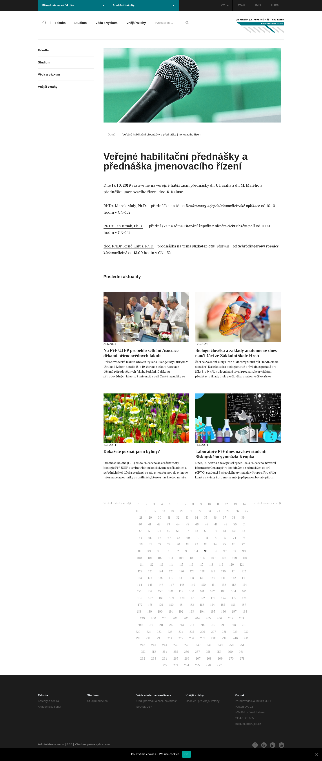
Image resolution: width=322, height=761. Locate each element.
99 (244, 551)
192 (181, 611)
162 (212, 591)
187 (244, 605)
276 (208, 665)
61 (224, 531)
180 (171, 605)
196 (223, 611)
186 (233, 605)
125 (171, 571)
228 (224, 632)
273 (175, 665)
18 (163, 511)
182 (192, 605)
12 (226, 504)
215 (202, 625)
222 (159, 632)
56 (178, 531)
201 (164, 618)
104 (181, 558)
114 (171, 564)
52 (140, 531)
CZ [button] (225, 5)
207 (230, 618)
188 (139, 611)
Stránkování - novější (118, 503)
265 (175, 658)
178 (150, 605)
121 (242, 564)
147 (171, 585)
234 (169, 638)
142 (233, 578)
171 (193, 598)
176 (244, 598)
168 (161, 598)
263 (153, 658)
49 (225, 524)
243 (153, 645)
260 (230, 652)
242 (142, 645)
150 (203, 585)
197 (234, 611)
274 (186, 665)
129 (213, 571)
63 (243, 531)
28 (140, 517)
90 (158, 551)
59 (205, 531)
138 (192, 578)
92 (177, 551)
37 (224, 517)
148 (182, 585)
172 (203, 598)
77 (150, 544)
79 (169, 544)
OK (186, 754)
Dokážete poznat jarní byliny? (132, 451)
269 (220, 658)
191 (171, 611)
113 (161, 564)
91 (168, 551)
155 (139, 591)
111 (142, 564)
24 (218, 511)
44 (178, 524)
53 (149, 531)
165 (244, 591)
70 (197, 538)
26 (237, 511)
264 (164, 658)
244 (164, 645)
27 (246, 511)
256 (186, 652)
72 (215, 538)
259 (219, 652)
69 (188, 538)
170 (182, 598)
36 (215, 517)
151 (214, 585)
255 (175, 652)
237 (202, 638)
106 (202, 558)
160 (191, 591)
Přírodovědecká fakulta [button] (73, 5)
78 (159, 544)
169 (171, 598)
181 (182, 605)
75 (243, 538)
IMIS (258, 5)
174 (223, 598)
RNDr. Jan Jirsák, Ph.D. (123, 226)
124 (161, 571)
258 (208, 652)
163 (223, 591)
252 (143, 652)
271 (242, 658)
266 (186, 658)
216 (213, 625)
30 (159, 517)
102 (160, 558)
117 (201, 564)
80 (178, 544)
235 (180, 638)
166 (140, 598)
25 (227, 511)
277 (219, 665)
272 (165, 665)
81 (187, 544)
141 (223, 578)
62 (234, 531)
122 (140, 571)
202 (175, 618)
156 (150, 591)
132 (244, 571)
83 (205, 544)
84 (215, 544)
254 (164, 652)
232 (148, 638)
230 (246, 632)
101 (150, 558)
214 (192, 625)
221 (149, 632)
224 (180, 632)
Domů (112, 134)
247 (198, 645)
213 (182, 625)
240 (235, 638)
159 (181, 591)
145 (150, 585)
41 (149, 524)
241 (246, 638)
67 (169, 538)
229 (235, 632)
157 (160, 591)
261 (241, 652)
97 (225, 551)
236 (191, 638)
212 (171, 625)
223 (170, 632)
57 (187, 531)
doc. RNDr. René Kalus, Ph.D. (129, 246)
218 (234, 625)
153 (234, 585)
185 (223, 605)
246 (186, 645)
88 (139, 551)
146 (161, 585)
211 (161, 625)
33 (187, 517)
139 (202, 578)
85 (224, 544)
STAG (241, 5)
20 (182, 511)
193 (191, 611)
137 (181, 578)
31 (168, 517)
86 (233, 544)
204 (197, 618)
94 (196, 551)
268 (209, 658)
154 (244, 585)
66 (159, 538)
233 (159, 638)
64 (140, 538)
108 (224, 558)
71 (207, 538)
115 (181, 564)
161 (202, 591)
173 (213, 598)
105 (192, 558)
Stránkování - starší (267, 503)
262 (142, 658)
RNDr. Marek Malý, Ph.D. (125, 205)
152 (224, 585)
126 (182, 571)
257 (197, 652)
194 (202, 611)
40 (140, 524)
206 (219, 618)
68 (178, 538)
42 (158, 524)
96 (215, 551)
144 (139, 585)
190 (160, 611)
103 (171, 558)
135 (160, 578)
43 (168, 524)
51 (244, 524)
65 (150, 538)
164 (233, 591)
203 (186, 618)
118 (211, 564)
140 (213, 578)
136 (171, 578)
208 (241, 618)
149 (193, 585)
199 (142, 618)
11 (218, 504)
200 (153, 618)
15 (137, 511)
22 (200, 511)
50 (235, 524)
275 (197, 665)
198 (245, 611)
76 (141, 544)
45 (187, 524)
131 (234, 571)
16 (146, 511)
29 (150, 517)
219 (244, 625)
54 (159, 531)
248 (209, 645)
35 (205, 517)
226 (202, 632)
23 (209, 511)
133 (140, 578)
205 (208, 618)
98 (234, 551)
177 (140, 605)
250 (231, 645)
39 (243, 517)
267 (198, 658)
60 (215, 531)
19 (172, 511)
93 (186, 551)
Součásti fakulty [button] (144, 5)
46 (197, 524)
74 (234, 538)
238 (213, 638)
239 (224, 638)
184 (212, 605)
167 (150, 598)
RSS (70, 744)
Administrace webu (51, 744)
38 (233, 517)
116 (191, 564)
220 (138, 632)
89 (149, 551)
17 (155, 511)
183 (202, 605)
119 (221, 564)
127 (192, 571)
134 (150, 578)
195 (213, 611)
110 (245, 558)
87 (243, 544)
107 (213, 558)
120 (231, 564)
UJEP (275, 5)
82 (196, 544)
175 (234, 598)
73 (225, 538)
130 (223, 571)
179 (161, 605)
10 (209, 504)
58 (196, 531)
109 (234, 558)
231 (138, 638)
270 (231, 658)
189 (149, 611)
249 (220, 645)
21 (191, 511)
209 (140, 625)
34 (196, 517)
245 (175, 645)
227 (213, 632)
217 (223, 625)
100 (139, 558)
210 (151, 625)
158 (171, 591)
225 (191, 632)
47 (206, 524)
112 (151, 564)
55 (168, 531)
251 (242, 645)
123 (150, 571)
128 (202, 571)
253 (154, 652)
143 (244, 578)
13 (235, 504)
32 (177, 517)
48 (216, 524)
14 (244, 504)
